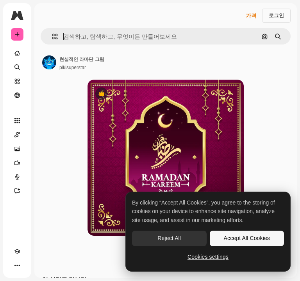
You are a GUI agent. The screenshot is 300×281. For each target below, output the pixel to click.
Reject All (169, 238)
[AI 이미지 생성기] (17, 148)
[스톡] (17, 81)
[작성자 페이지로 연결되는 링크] (49, 62)
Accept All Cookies (247, 238)
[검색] (17, 67)
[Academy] (17, 251)
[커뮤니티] (17, 95)
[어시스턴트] (17, 191)
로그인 (276, 15)
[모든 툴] (17, 120)
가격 (251, 15)
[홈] (17, 53)
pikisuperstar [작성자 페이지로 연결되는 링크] (72, 67)
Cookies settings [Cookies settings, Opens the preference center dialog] (208, 257)
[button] (51, 36)
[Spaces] (17, 134)
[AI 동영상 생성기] (17, 163)
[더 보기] (17, 265)
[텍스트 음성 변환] (17, 177)
